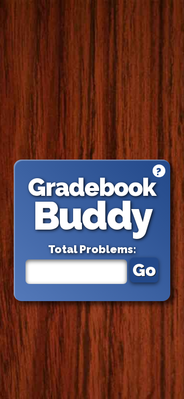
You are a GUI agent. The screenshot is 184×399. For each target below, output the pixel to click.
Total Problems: (92, 249)
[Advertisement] (92, 79)
